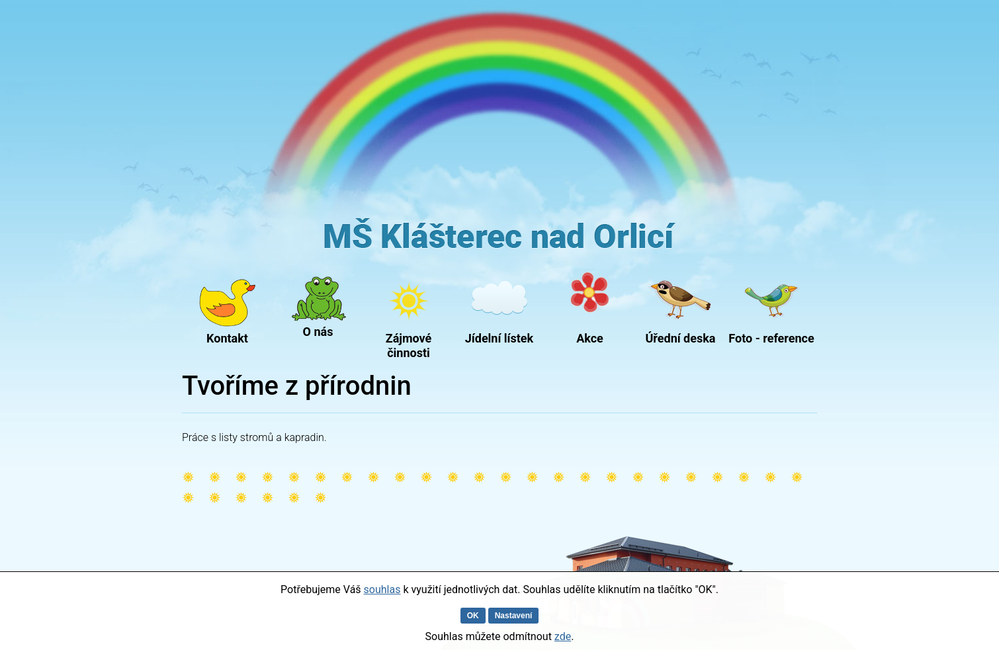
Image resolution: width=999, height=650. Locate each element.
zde (562, 636)
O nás (318, 332)
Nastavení (514, 615)
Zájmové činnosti (409, 342)
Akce (589, 338)
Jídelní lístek (499, 338)
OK (473, 615)
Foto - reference (771, 338)
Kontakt (227, 338)
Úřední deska (681, 338)
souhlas (382, 589)
